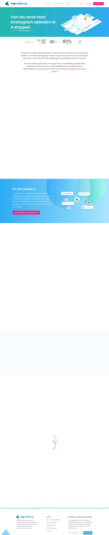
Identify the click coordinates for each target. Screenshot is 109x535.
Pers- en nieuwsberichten (53, 520)
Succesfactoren (58, 3)
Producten (48, 3)
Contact (81, 3)
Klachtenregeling (51, 522)
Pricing (75, 3)
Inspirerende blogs (51, 528)
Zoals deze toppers (26, 528)
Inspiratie (68, 3)
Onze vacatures (50, 525)
